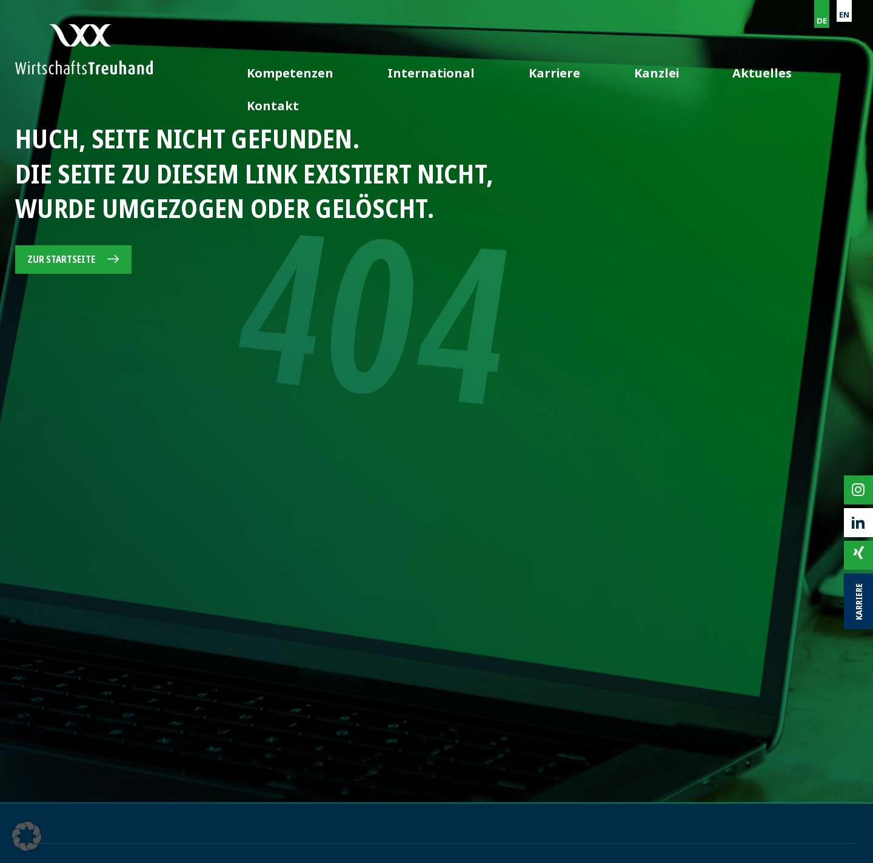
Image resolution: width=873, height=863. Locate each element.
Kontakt (832, 65)
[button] (26, 836)
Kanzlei (680, 65)
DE (822, 20)
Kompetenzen (421, 65)
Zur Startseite (61, 259)
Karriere (609, 65)
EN (844, 14)
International (522, 65)
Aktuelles (755, 65)
